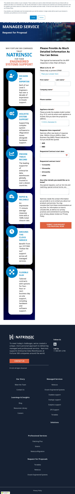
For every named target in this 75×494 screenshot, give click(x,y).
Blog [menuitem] (20, 403)
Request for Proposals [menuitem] (37, 459)
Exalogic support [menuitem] (55, 400)
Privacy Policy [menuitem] (37, 490)
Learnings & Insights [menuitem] (20, 397)
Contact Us (19, 361)
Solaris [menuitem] (37, 446)
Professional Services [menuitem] (37, 436)
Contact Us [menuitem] (20, 390)
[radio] (55, 164)
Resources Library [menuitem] (20, 408)
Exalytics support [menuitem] (54, 405)
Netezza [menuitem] (55, 385)
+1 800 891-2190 (60, 351)
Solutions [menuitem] (54, 422)
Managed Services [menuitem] (54, 379)
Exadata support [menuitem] (55, 395)
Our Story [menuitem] (20, 379)
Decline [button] (41, 17)
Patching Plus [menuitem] (38, 441)
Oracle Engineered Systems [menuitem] (55, 390)
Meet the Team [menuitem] (20, 385)
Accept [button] (33, 17)
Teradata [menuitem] (54, 415)
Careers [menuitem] (20, 413)
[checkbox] (55, 145)
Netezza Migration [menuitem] (37, 451)
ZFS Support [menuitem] (54, 410)
